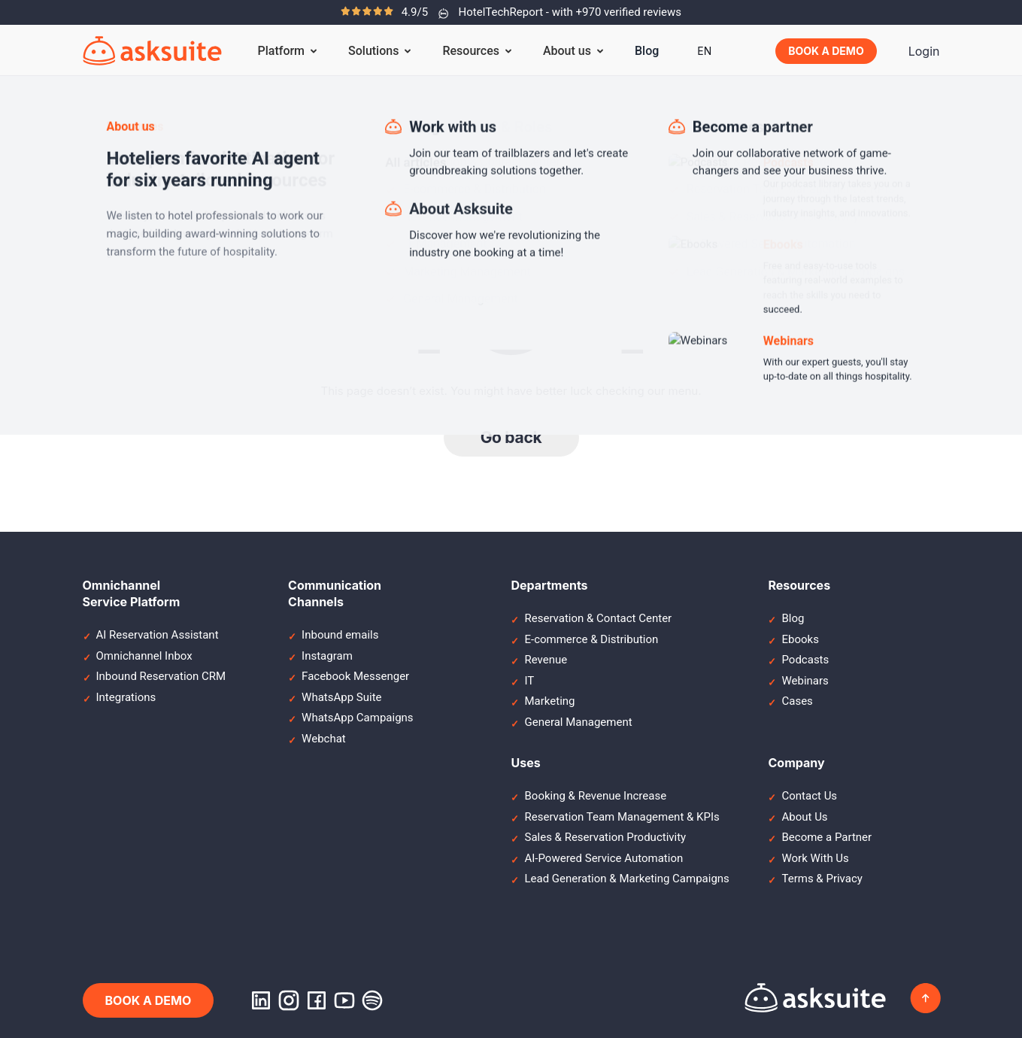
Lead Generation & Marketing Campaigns (626, 878)
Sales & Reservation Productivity (605, 837)
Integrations (126, 697)
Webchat (324, 738)
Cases (796, 701)
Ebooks (799, 639)
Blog (647, 51)
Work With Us (814, 858)
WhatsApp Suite (341, 697)
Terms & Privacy (821, 878)
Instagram (327, 656)
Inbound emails (340, 635)
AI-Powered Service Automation (603, 858)
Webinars (804, 680)
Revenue (545, 659)
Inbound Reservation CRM (161, 676)
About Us (804, 817)
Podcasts (805, 659)
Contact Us (809, 796)
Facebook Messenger (355, 676)
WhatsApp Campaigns (357, 717)
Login (924, 51)
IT (529, 680)
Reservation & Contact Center (598, 618)
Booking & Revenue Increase (595, 796)
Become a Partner (826, 837)
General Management (578, 722)
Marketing (549, 701)
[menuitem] (704, 51)
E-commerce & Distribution (591, 639)
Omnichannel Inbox (144, 656)
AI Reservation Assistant (157, 635)
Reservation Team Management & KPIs (621, 817)
